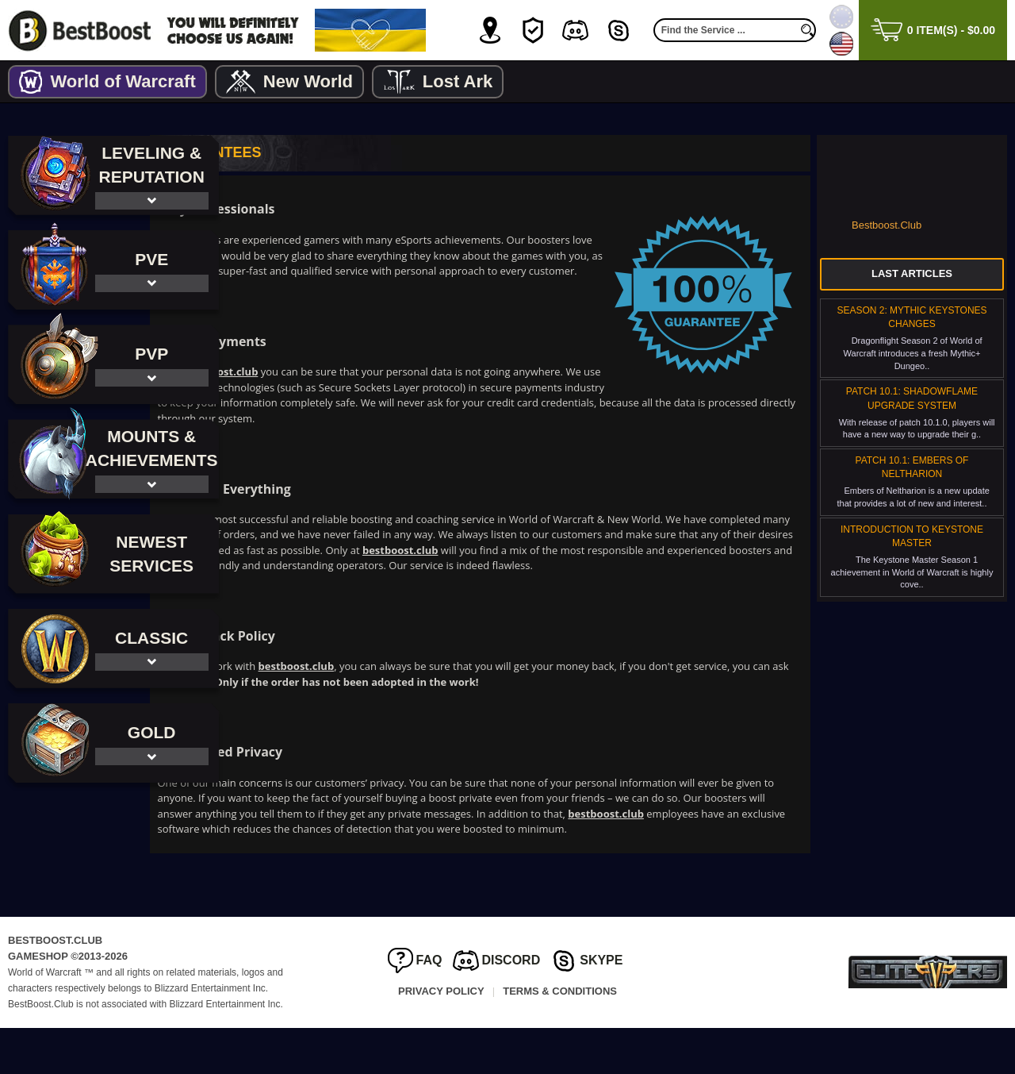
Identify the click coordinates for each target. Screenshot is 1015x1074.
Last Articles (911, 273)
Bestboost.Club (886, 225)
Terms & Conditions (560, 1038)
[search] (808, 30)
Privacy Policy (441, 1038)
